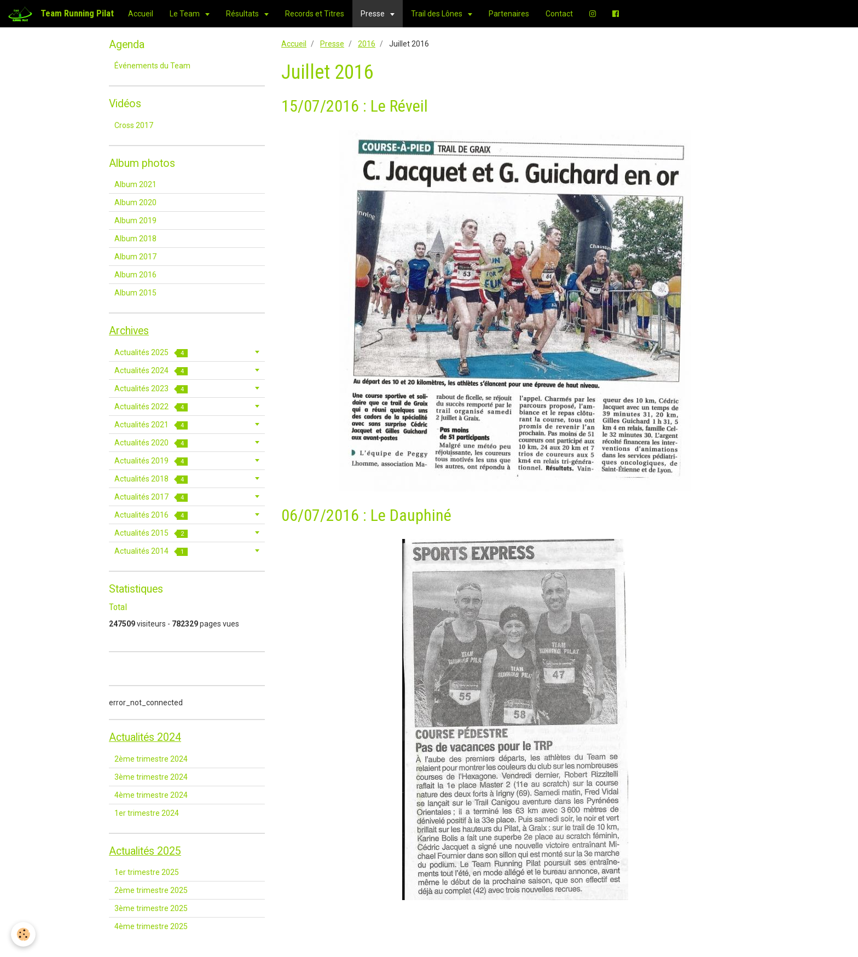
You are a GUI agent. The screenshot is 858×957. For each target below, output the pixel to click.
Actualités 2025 (151, 352)
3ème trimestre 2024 (151, 777)
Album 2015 (135, 292)
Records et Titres (314, 13)
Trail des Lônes (437, 13)
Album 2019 (135, 220)
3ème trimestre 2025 (151, 908)
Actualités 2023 (151, 388)
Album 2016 (135, 274)
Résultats (243, 13)
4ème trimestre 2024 (151, 795)
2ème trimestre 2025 (151, 890)
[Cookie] (23, 934)
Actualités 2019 (151, 461)
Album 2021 (135, 184)
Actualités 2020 (151, 443)
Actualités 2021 (151, 425)
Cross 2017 (133, 125)
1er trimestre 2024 (146, 813)
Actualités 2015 (151, 533)
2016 (366, 43)
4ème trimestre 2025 (151, 926)
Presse (373, 13)
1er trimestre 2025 (146, 872)
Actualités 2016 (151, 515)
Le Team (185, 13)
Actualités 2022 (151, 406)
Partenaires (509, 13)
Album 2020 (135, 202)
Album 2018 (135, 238)
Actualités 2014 (151, 551)
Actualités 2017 (151, 497)
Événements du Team (152, 65)
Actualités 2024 (151, 370)
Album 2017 (135, 256)
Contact (559, 13)
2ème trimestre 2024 (151, 759)
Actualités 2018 (151, 479)
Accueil (140, 13)
